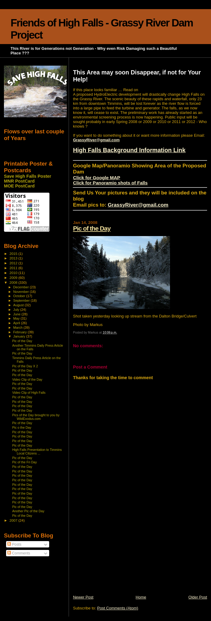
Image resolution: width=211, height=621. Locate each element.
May (17, 318)
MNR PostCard (19, 181)
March (18, 327)
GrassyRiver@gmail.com (96, 140)
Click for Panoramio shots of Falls (110, 182)
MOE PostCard (19, 186)
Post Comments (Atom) (117, 608)
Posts (14, 544)
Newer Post (83, 597)
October (19, 296)
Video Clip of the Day (27, 379)
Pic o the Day (21, 427)
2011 (13, 268)
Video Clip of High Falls (29, 392)
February (20, 332)
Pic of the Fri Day (24, 462)
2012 (13, 263)
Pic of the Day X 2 (25, 366)
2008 (13, 282)
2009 (13, 278)
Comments (18, 553)
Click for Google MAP (96, 177)
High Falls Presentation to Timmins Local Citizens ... (37, 451)
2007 (13, 520)
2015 (13, 254)
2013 (13, 258)
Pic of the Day (92, 228)
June (17, 314)
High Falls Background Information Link (129, 150)
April (17, 323)
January (19, 336)
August (19, 305)
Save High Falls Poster (27, 176)
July (16, 309)
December (21, 287)
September (22, 300)
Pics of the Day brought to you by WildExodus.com (36, 416)
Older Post (198, 597)
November (21, 291)
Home (141, 597)
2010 (13, 273)
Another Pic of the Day (28, 511)
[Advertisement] (118, 552)
